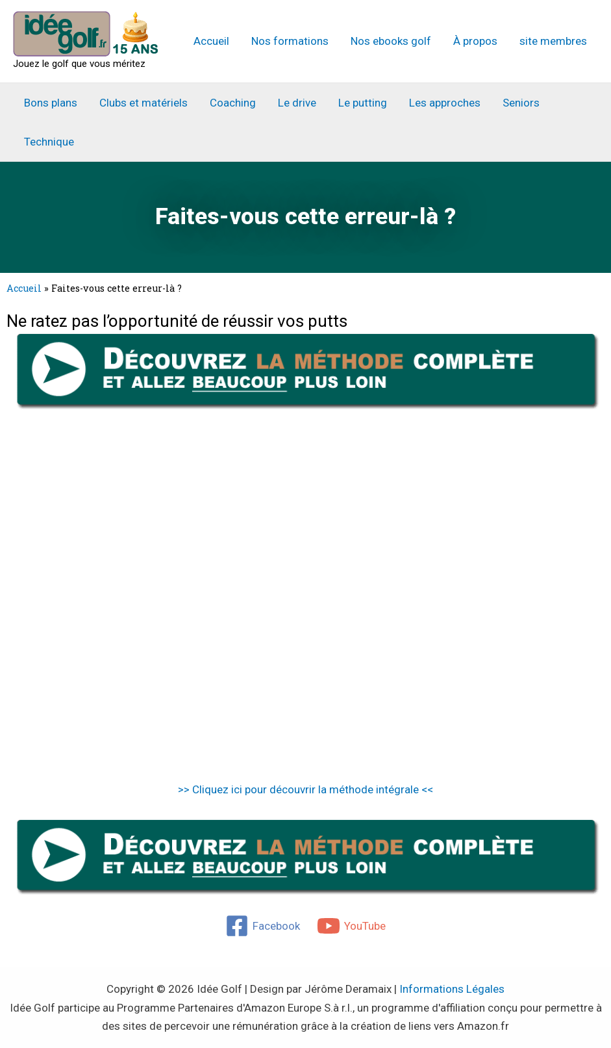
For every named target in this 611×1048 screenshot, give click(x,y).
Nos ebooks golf (391, 40)
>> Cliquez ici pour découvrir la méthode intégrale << (305, 789)
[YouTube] (351, 926)
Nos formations (290, 40)
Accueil (211, 40)
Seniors (521, 102)
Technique (49, 141)
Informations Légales (452, 988)
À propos (475, 40)
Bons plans (50, 102)
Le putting (362, 102)
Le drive (297, 102)
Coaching (233, 102)
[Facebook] (263, 926)
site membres (553, 40)
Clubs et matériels (143, 102)
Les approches (444, 102)
